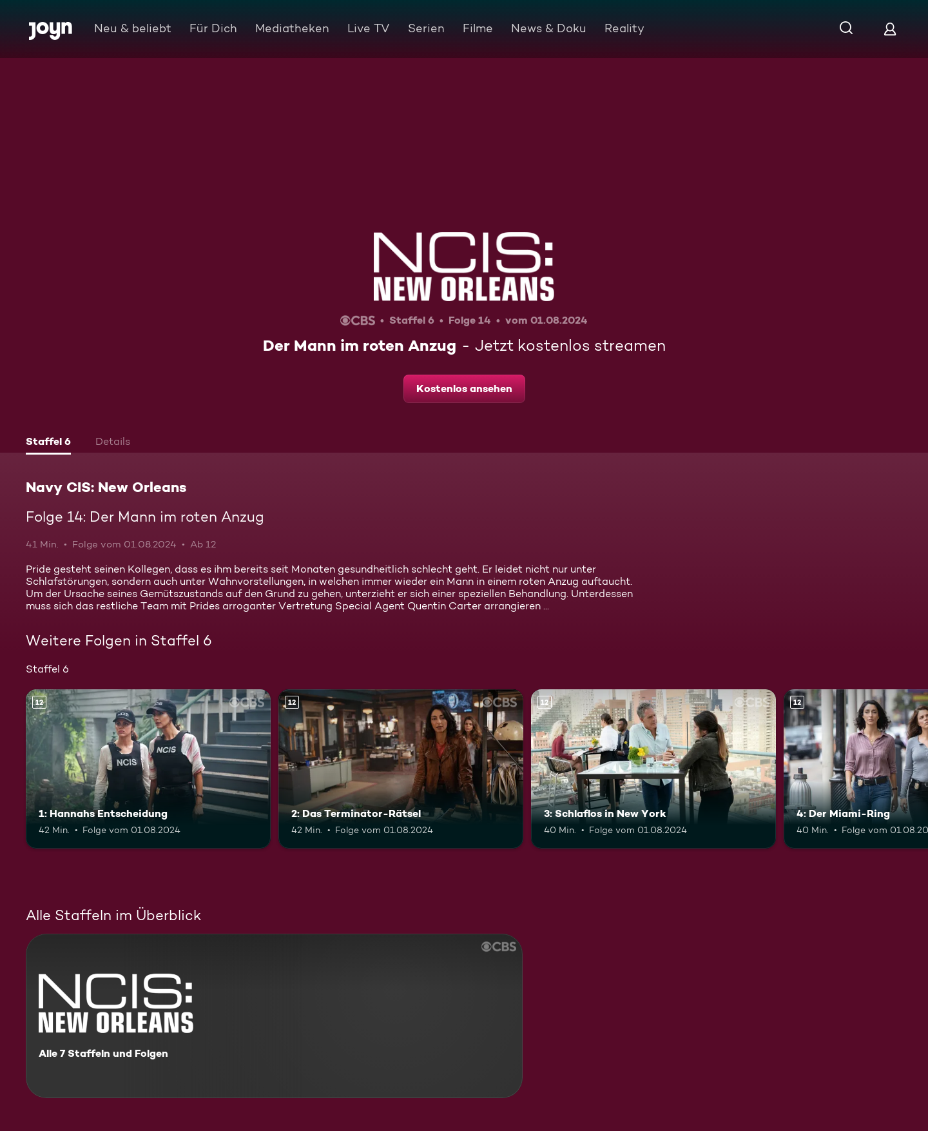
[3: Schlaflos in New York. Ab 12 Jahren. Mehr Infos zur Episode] (653, 769)
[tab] (48, 443)
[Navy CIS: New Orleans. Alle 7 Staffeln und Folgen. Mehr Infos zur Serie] (274, 1016)
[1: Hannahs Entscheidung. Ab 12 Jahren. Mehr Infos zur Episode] (148, 769)
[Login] (890, 28)
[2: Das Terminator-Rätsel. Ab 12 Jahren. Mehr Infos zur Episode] (400, 769)
